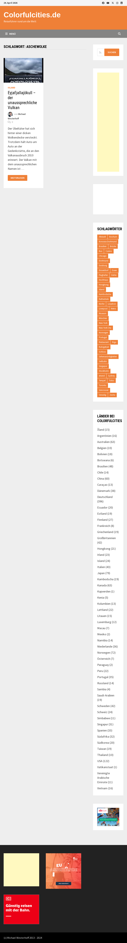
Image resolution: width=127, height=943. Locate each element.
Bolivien (102, 454)
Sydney (111, 375)
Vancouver (103, 390)
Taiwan (101, 749)
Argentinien (104, 436)
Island (11, 87)
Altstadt (102, 236)
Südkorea (103, 743)
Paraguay (103, 665)
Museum (102, 313)
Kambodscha (105, 294)
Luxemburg (104, 622)
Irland (100, 555)
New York (103, 323)
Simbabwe (103, 718)
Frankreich (103, 526)
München (103, 318)
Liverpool (103, 308)
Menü (10, 33)
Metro (113, 308)
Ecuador (102, 507)
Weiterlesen (18, 178)
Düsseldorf (103, 270)
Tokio (111, 380)
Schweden (103, 706)
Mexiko (101, 634)
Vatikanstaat (105, 767)
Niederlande (104, 646)
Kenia (100, 597)
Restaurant (104, 342)
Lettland (102, 610)
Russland (102, 683)
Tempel (102, 380)
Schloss (102, 351)
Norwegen (103, 332)
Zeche (112, 394)
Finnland (102, 520)
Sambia (101, 689)
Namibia (102, 640)
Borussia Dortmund (108, 241)
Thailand (102, 755)
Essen (114, 270)
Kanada (102, 585)
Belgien (101, 448)
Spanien (102, 730)
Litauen (101, 616)
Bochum (113, 236)
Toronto (102, 385)
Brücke (113, 246)
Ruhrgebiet (104, 347)
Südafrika (103, 736)
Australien (103, 442)
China (100, 478)
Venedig (102, 394)
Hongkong (103, 284)
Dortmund (103, 260)
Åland (100, 430)
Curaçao (102, 485)
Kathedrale (104, 299)
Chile (100, 472)
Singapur (103, 366)
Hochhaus (103, 279)
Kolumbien (103, 604)
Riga (114, 342)
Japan (101, 573)
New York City (105, 327)
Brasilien (102, 246)
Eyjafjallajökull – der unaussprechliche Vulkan (22, 100)
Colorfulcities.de (32, 15)
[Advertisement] (108, 122)
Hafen (114, 275)
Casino (109, 251)
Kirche (101, 303)
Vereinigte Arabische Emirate (103, 777)
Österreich (103, 659)
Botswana (103, 460)
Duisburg (103, 265)
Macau (101, 628)
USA (99, 761)
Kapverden (103, 591)
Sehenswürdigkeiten (108, 356)
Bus (100, 251)
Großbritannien (106, 538)
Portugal (103, 337)
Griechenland (105, 532)
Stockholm (104, 371)
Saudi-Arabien (105, 695)
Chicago (102, 256)
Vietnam (102, 788)
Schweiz (102, 712)
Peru (100, 671)
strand (102, 375)
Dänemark (103, 491)
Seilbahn (103, 361)
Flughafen (103, 275)
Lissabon (112, 303)
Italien (101, 567)
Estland (102, 513)
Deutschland (105, 497)
